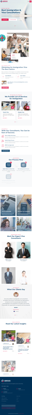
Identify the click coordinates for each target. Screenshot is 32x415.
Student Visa (21, 112)
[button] (15, 25)
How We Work (13, 19)
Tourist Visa (6, 112)
